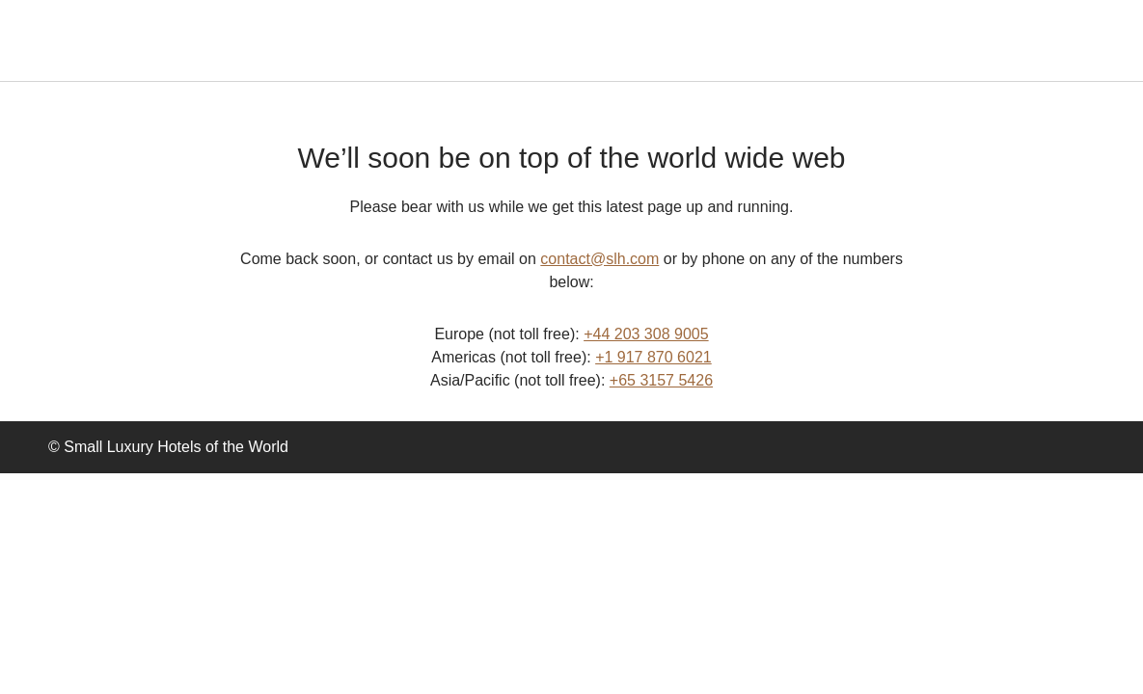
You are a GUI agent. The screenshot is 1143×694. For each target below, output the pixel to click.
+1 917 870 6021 (653, 357)
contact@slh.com (599, 259)
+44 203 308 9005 (646, 334)
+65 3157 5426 (661, 380)
